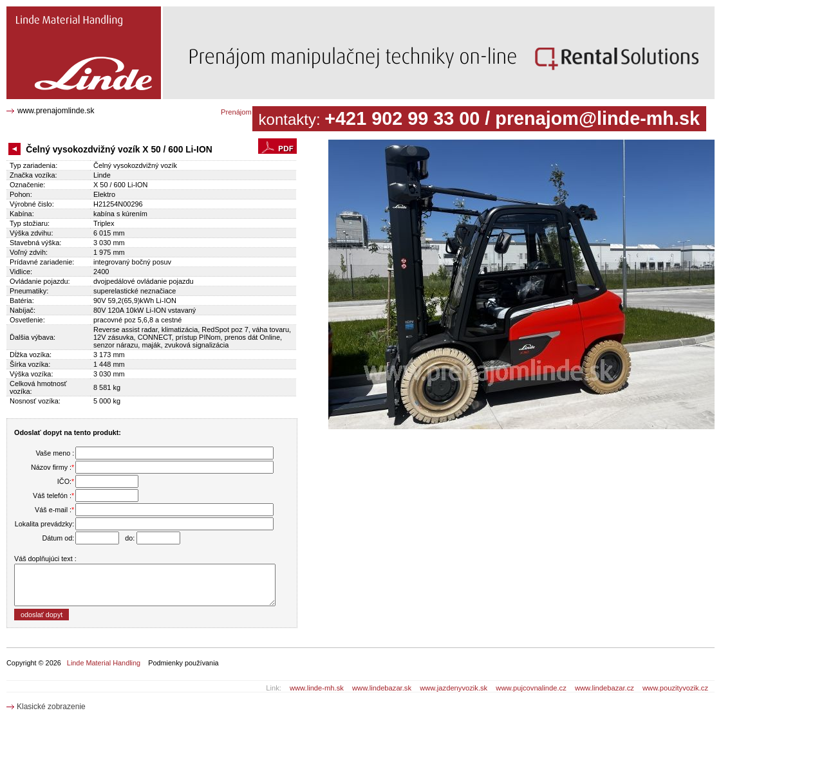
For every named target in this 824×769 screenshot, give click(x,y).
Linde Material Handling (103, 663)
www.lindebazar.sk (381, 688)
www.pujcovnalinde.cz (531, 688)
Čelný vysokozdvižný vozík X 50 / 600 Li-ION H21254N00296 (79, 16)
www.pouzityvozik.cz (675, 688)
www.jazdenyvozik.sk (453, 688)
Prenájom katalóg (249, 112)
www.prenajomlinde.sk (55, 110)
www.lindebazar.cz (604, 688)
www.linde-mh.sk (317, 688)
